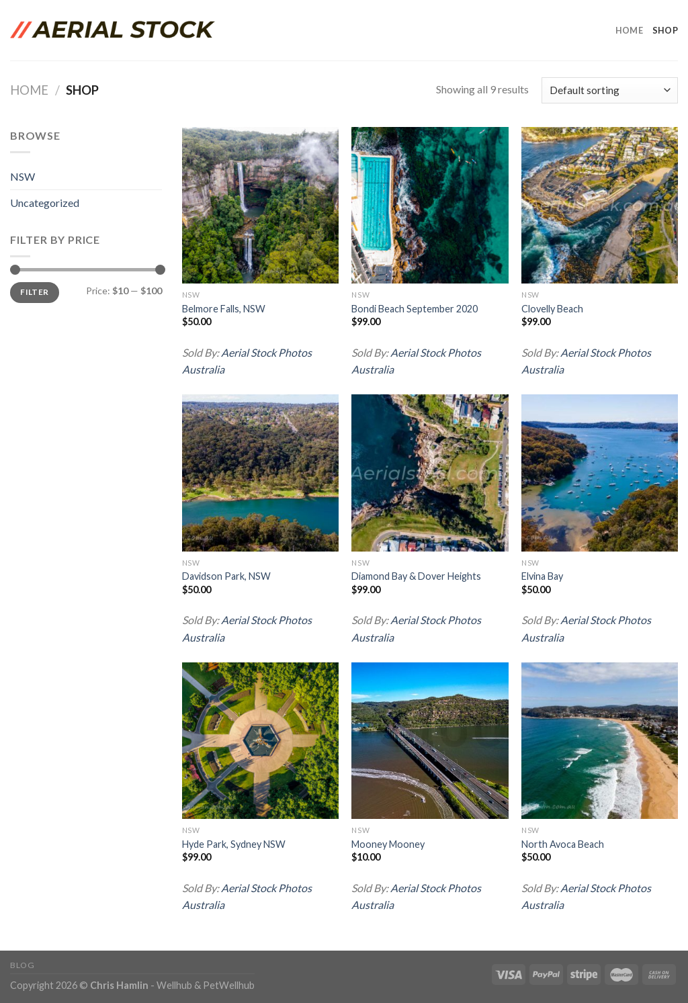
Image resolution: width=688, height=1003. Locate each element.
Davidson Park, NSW (226, 576)
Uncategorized (44, 202)
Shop (665, 30)
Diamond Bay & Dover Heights (416, 576)
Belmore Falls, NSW (223, 308)
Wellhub (174, 985)
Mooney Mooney (388, 844)
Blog (22, 965)
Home (629, 30)
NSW (22, 176)
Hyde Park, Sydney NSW (234, 844)
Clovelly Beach (552, 308)
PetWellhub (229, 985)
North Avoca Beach (562, 844)
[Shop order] (610, 90)
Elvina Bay (542, 576)
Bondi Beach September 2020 (414, 308)
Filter (34, 292)
